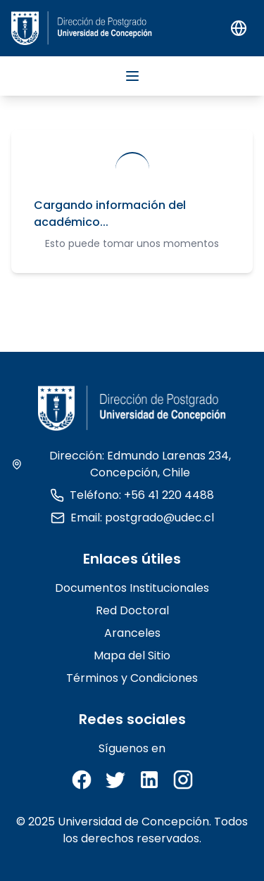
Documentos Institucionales (132, 588)
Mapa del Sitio (132, 655)
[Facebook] (81, 779)
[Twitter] (115, 779)
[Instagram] (183, 779)
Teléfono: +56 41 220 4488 (132, 495)
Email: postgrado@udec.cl (132, 517)
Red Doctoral (132, 610)
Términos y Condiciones (132, 678)
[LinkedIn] (149, 779)
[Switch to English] (238, 28)
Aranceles (132, 633)
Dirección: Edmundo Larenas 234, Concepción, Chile (121, 464)
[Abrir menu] (132, 76)
